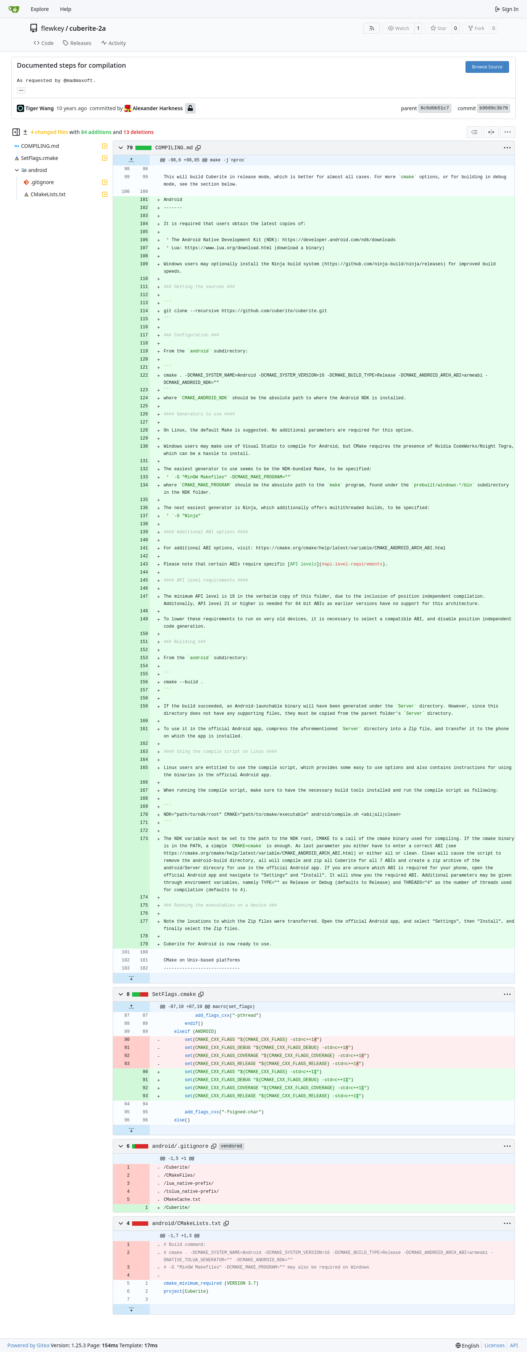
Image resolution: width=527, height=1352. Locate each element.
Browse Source (487, 67)
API (514, 1345)
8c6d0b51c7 (435, 108)
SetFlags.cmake (174, 994)
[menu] (507, 132)
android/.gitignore (180, 1146)
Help (65, 8)
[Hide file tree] (16, 132)
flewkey (52, 28)
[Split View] (491, 132)
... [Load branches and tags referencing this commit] (21, 89)
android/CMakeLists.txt (186, 1223)
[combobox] (474, 132)
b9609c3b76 (493, 108)
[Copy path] (198, 148)
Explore (40, 8)
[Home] (14, 9)
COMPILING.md (174, 148)
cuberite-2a (88, 28)
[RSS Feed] (371, 28)
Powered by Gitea (28, 1345)
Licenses (495, 1345)
